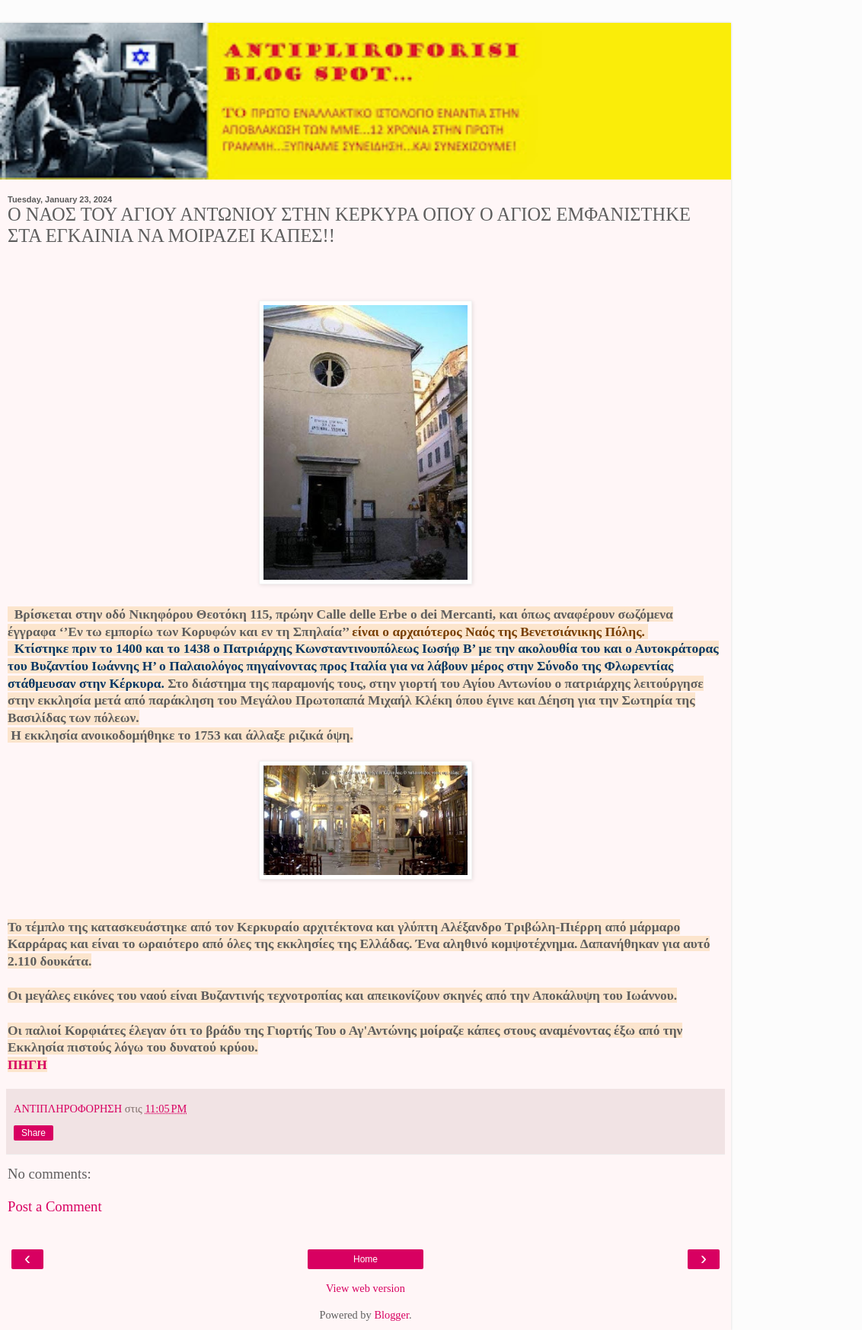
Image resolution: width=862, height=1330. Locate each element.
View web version (365, 1288)
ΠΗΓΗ (27, 1064)
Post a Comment (55, 1206)
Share (33, 1133)
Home (365, 1259)
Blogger (391, 1315)
